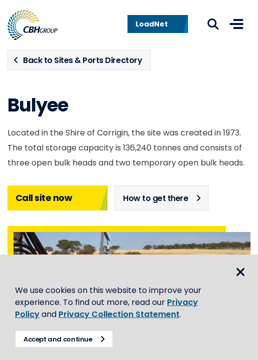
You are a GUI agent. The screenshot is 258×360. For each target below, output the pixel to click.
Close (240, 272)
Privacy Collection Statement (119, 314)
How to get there (155, 198)
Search (213, 24)
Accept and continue (58, 339)
